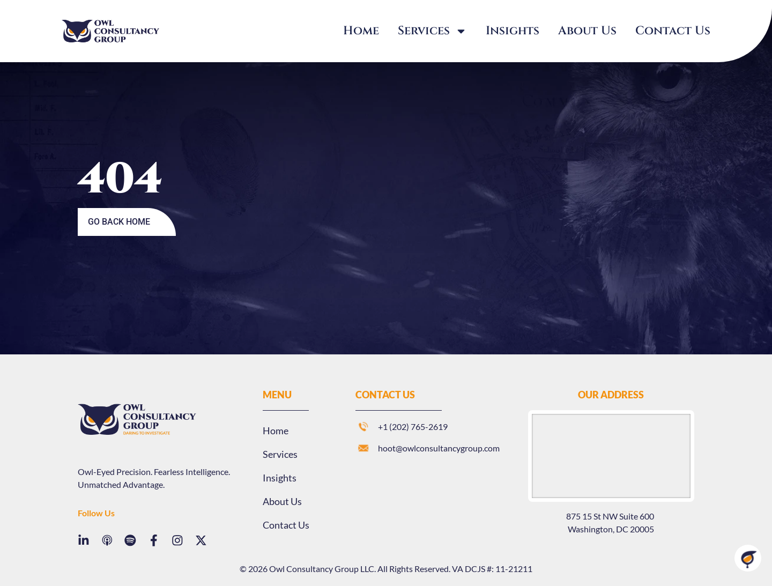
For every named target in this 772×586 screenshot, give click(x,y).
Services (432, 31)
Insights (512, 31)
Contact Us (672, 31)
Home (361, 31)
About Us (587, 31)
